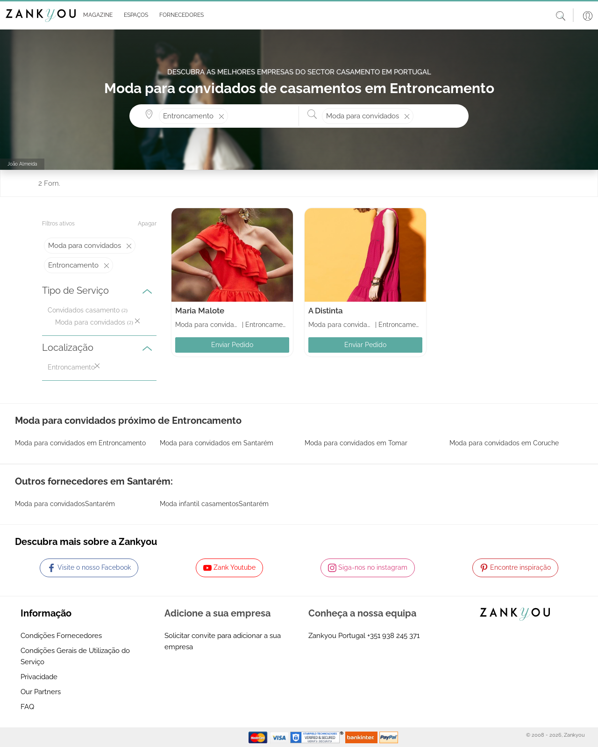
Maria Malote (199, 310)
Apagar (147, 223)
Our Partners (41, 692)
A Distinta (325, 310)
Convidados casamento (84, 310)
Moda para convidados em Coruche (504, 443)
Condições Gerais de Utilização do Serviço (75, 656)
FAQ (27, 707)
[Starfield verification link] (317, 736)
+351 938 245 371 (393, 635)
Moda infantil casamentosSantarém (214, 504)
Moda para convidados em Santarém (216, 443)
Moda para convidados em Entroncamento (80, 443)
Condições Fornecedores (61, 635)
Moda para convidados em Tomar (356, 443)
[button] (96, 15)
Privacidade (39, 677)
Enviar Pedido (232, 344)
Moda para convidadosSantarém (65, 504)
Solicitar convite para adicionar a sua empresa (222, 641)
